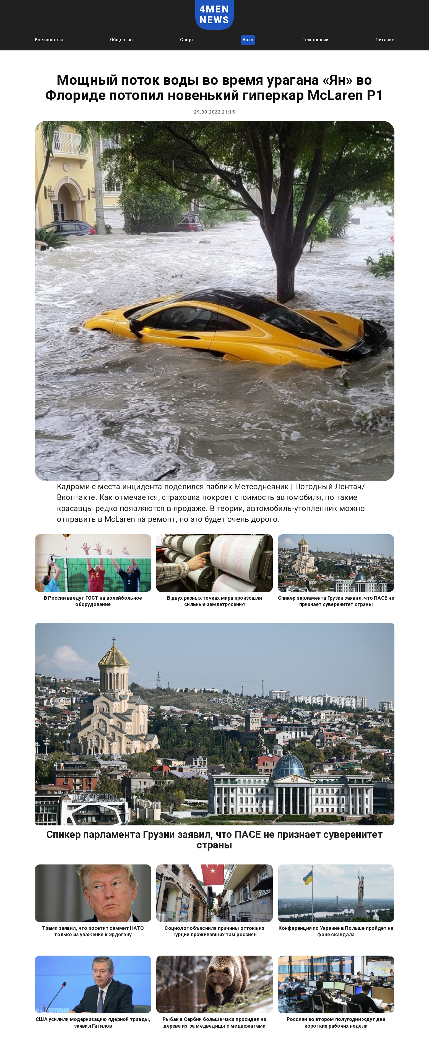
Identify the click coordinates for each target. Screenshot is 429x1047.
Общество (121, 39)
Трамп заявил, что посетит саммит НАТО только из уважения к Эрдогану (93, 931)
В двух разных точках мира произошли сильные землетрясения (214, 601)
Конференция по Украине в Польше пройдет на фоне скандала (336, 931)
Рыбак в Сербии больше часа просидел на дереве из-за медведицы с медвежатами (214, 1022)
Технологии (316, 39)
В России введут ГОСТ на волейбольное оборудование (93, 601)
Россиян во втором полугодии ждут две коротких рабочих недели (336, 1022)
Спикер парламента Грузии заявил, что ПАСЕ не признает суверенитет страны (336, 601)
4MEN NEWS (214, 15)
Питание (385, 39)
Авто (248, 39)
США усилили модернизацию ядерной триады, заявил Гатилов (93, 1022)
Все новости (49, 39)
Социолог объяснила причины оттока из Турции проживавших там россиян (214, 931)
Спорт (187, 39)
